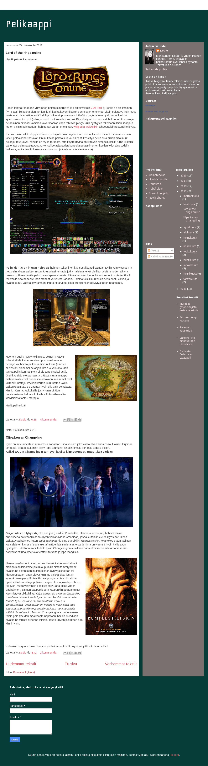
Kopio (164, 50)
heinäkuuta (190, 237)
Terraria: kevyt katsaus (188, 319)
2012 (183, 191)
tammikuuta (190, 279)
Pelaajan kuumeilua (186, 329)
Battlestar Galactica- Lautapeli (186, 354)
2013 (183, 186)
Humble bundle (158, 179)
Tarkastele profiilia (156, 69)
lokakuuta (190, 204)
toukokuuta (190, 251)
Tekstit (153, 250)
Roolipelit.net (157, 197)
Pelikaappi (28, 24)
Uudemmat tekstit (21, 664)
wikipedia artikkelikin (86, 126)
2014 (183, 180)
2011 (183, 288)
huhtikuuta (190, 259)
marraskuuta (191, 195)
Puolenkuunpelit (158, 193)
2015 (183, 175)
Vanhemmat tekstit (121, 664)
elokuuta (189, 232)
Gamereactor (157, 175)
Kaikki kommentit (159, 256)
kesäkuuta (190, 246)
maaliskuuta (191, 265)
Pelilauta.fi (155, 184)
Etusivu (71, 664)
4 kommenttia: (49, 419)
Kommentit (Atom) (24, 672)
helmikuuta (190, 273)
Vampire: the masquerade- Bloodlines (188, 341)
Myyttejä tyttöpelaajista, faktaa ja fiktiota (189, 307)
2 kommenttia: (49, 652)
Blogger (174, 754)
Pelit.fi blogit (156, 188)
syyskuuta (190, 227)
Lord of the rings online (23, 52)
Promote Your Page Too (156, 111)
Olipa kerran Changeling (24, 437)
